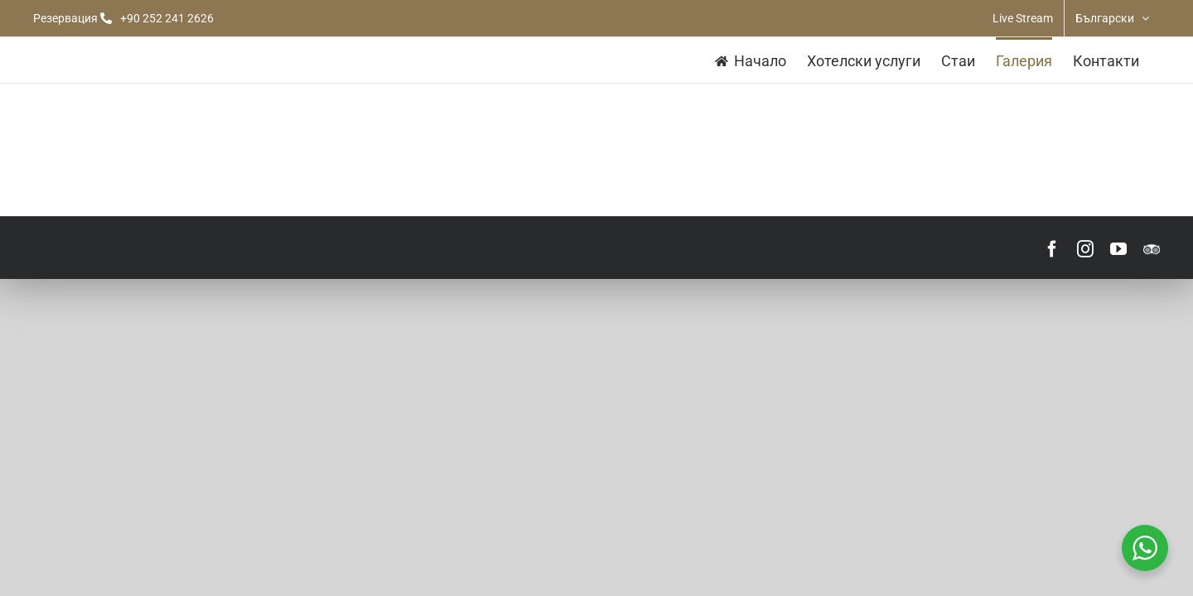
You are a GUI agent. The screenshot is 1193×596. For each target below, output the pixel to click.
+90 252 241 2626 (167, 18)
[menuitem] (1112, 18)
